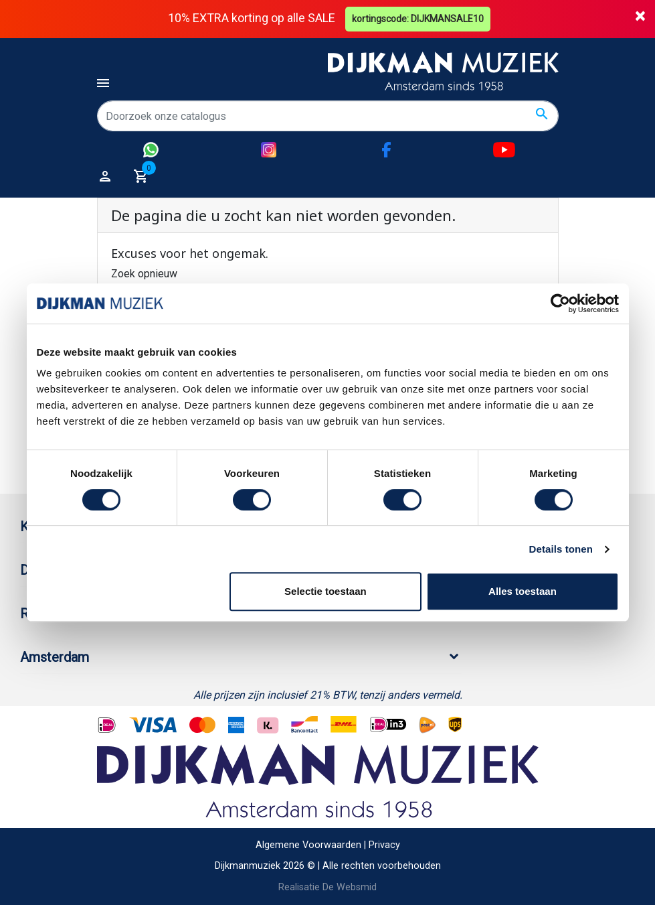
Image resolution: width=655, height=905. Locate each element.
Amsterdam (54, 657)
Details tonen (561, 549)
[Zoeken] (328, 115)
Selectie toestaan (325, 591)
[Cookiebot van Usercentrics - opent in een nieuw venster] (560, 303)
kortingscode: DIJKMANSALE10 (418, 18)
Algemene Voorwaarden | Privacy (328, 845)
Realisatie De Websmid (327, 887)
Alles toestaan (522, 591)
